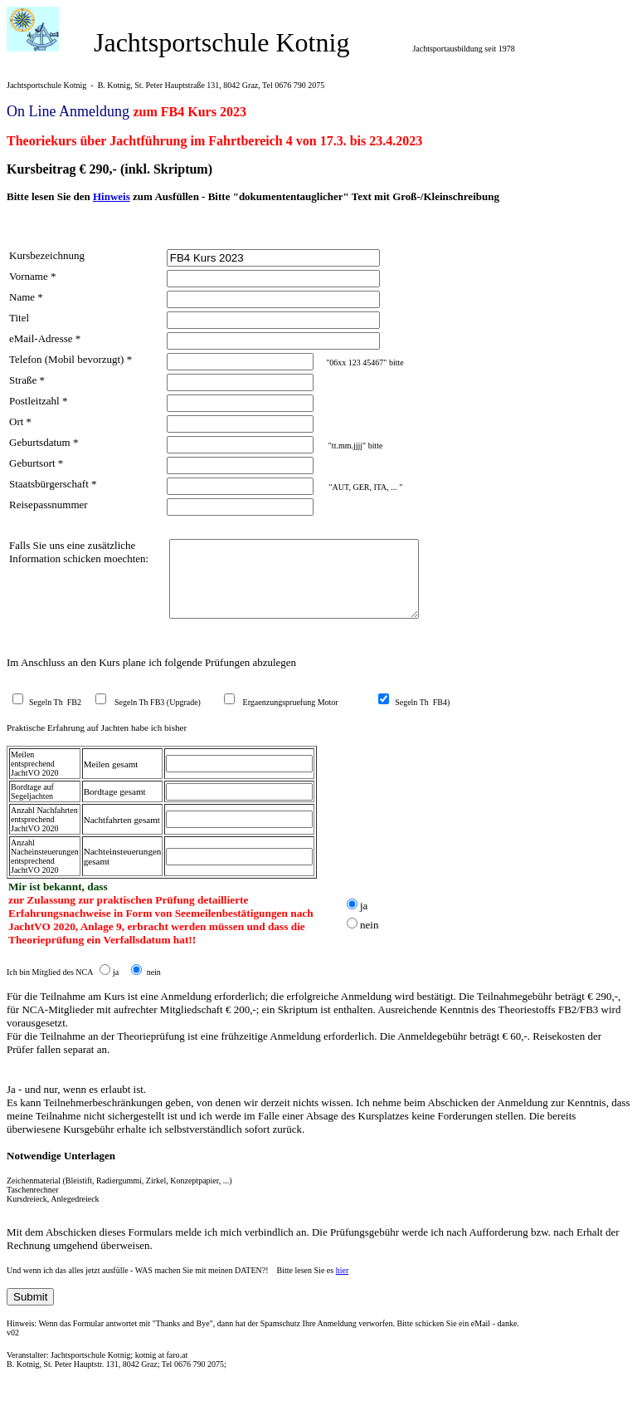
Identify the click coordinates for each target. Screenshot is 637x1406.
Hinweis (111, 196)
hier (342, 1285)
